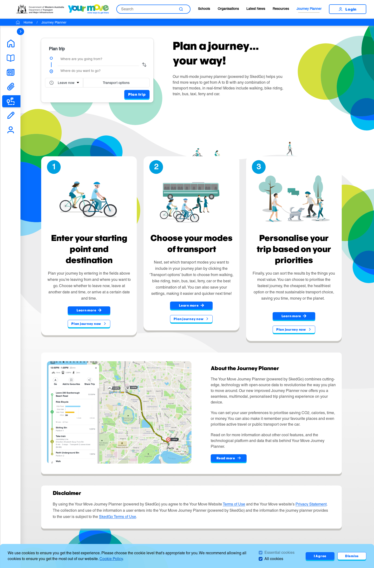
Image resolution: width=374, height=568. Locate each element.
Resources (281, 8)
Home (28, 22)
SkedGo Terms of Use (117, 517)
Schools (204, 8)
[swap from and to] (144, 65)
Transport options (116, 82)
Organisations (228, 8)
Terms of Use (234, 504)
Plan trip (137, 94)
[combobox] (98, 59)
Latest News (255, 8)
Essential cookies (279, 552)
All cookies (273, 559)
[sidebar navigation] (20, 31)
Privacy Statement (311, 504)
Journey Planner (309, 8)
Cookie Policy (111, 559)
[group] (97, 70)
